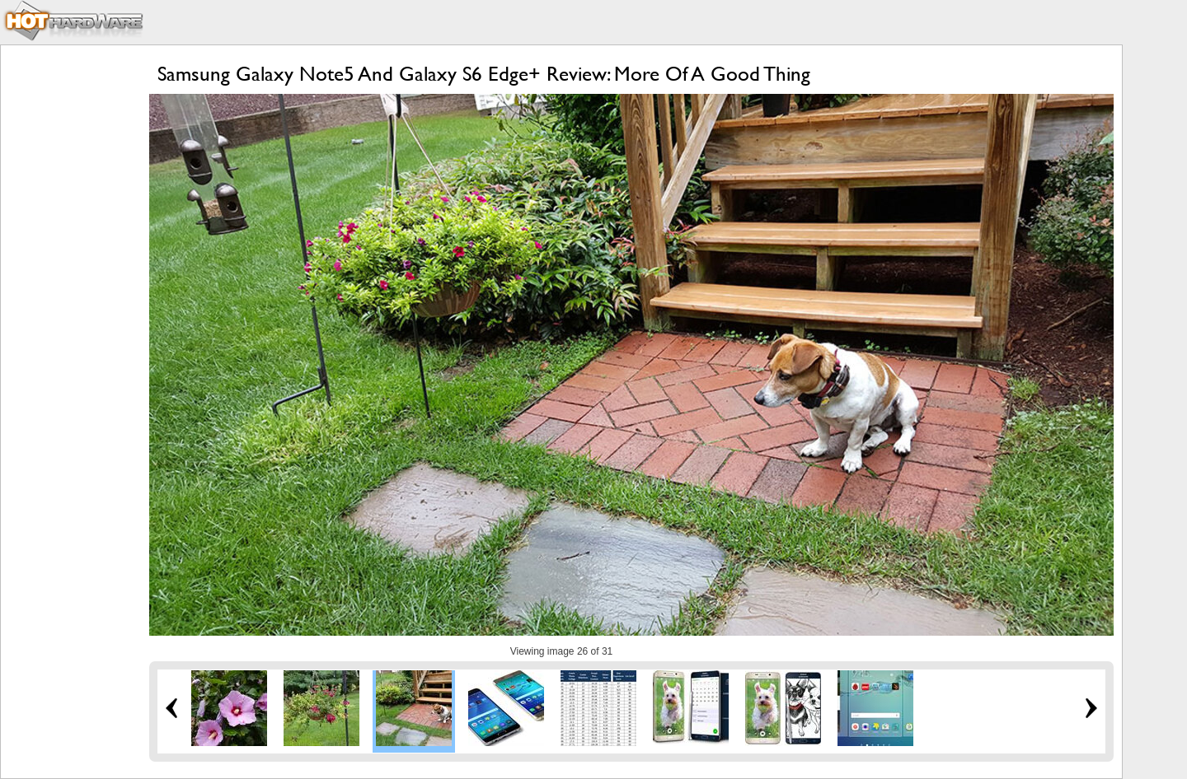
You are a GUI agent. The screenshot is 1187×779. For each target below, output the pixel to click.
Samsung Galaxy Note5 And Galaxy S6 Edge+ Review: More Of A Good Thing (483, 74)
